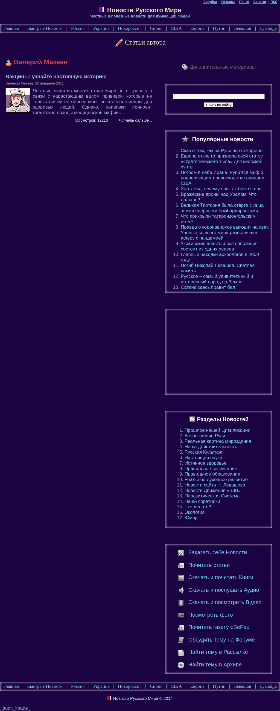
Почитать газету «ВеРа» (219, 627)
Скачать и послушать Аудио (223, 590)
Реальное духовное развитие (216, 479)
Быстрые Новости (45, 28)
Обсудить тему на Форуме (221, 640)
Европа (197, 28)
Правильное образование (212, 474)
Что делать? (198, 506)
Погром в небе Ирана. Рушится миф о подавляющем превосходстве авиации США (222, 178)
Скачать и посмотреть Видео (225, 602)
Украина (101, 28)
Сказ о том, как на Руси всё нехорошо (221, 150)
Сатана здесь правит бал (208, 287)
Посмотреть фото (210, 615)
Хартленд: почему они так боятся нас (221, 188)
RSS (273, 2)
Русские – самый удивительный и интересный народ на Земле (217, 279)
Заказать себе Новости (217, 552)
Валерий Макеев (19, 83)
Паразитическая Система (212, 496)
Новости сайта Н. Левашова (215, 485)
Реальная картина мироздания (218, 441)
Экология (195, 512)
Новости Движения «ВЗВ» (213, 490)
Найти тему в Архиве (215, 665)
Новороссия (130, 28)
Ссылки (259, 2)
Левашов (242, 28)
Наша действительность (211, 446)
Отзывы (228, 2)
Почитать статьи (209, 565)
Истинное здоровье (205, 463)
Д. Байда (268, 28)
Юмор (191, 517)
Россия (78, 28)
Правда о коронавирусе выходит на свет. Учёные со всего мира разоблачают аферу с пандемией (225, 233)
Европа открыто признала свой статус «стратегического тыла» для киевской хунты (222, 161)
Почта (244, 2)
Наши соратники (202, 501)
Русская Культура (204, 452)
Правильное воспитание (211, 468)
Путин (219, 28)
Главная (11, 28)
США (176, 28)
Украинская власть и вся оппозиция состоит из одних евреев (219, 246)
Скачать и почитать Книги (220, 577)
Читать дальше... (135, 120)
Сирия (156, 28)
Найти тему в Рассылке (218, 652)
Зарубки (210, 2)
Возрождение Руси (205, 435)
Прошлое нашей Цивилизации (217, 430)
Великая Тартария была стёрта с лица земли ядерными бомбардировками (222, 208)
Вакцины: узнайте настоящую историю (56, 76)
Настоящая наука (203, 457)
